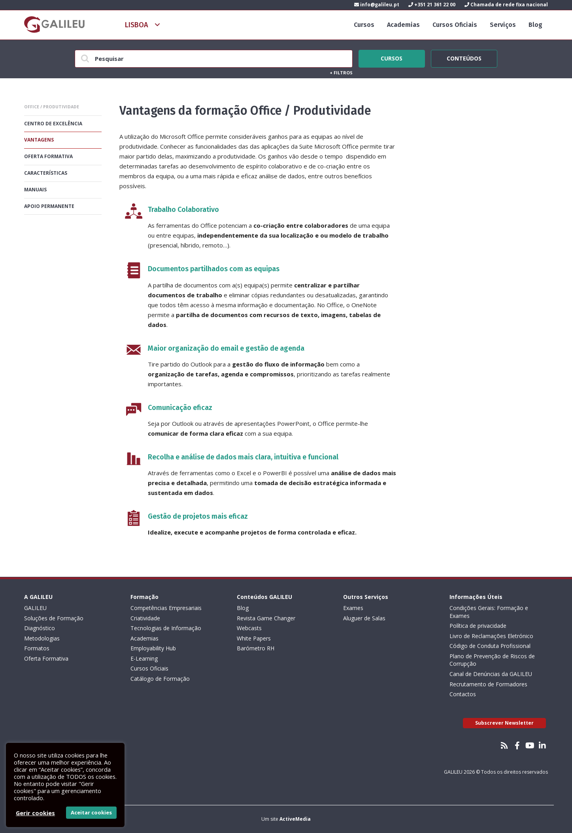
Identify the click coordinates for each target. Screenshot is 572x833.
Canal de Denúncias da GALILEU (490, 674)
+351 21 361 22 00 (431, 4)
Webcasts (249, 628)
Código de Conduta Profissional (489, 646)
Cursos (364, 24)
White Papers (254, 638)
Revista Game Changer (266, 618)
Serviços (503, 24)
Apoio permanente (49, 206)
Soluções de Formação (53, 618)
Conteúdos (464, 57)
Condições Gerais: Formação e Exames (488, 612)
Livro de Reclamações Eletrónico (491, 636)
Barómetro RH (255, 648)
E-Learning (144, 658)
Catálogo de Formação (160, 678)
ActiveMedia (295, 819)
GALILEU (35, 608)
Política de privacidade (477, 625)
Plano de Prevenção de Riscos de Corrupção (492, 660)
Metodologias (42, 638)
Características (45, 173)
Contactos (462, 694)
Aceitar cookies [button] (91, 812)
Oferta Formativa (46, 658)
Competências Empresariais (166, 608)
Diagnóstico (39, 628)
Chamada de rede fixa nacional (506, 4)
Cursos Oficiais (454, 24)
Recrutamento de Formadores (488, 684)
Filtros (341, 73)
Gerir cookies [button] (35, 813)
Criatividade (145, 618)
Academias (403, 24)
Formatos (36, 648)
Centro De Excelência (53, 123)
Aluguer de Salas (364, 618)
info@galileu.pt (376, 4)
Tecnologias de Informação (165, 628)
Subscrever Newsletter (504, 723)
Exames (353, 608)
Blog (535, 24)
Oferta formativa (48, 156)
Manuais (35, 189)
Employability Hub (153, 648)
